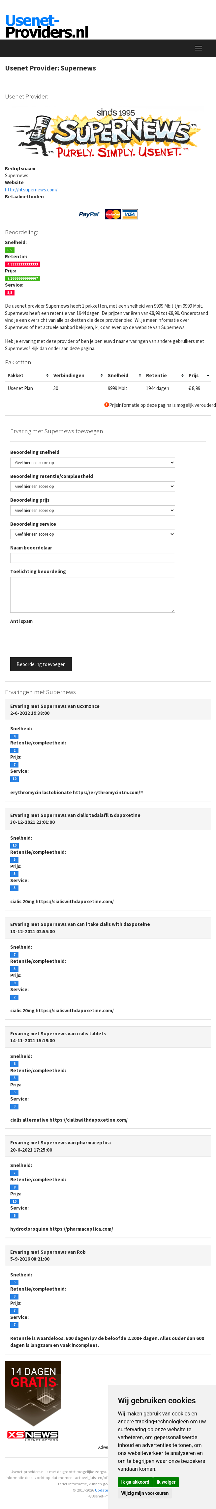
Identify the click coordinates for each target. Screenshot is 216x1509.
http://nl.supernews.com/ (31, 189)
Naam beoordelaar (31, 548)
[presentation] (60, 639)
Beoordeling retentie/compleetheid (51, 476)
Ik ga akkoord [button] (135, 1482)
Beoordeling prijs (29, 500)
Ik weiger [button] (166, 1482)
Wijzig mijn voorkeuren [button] (145, 1493)
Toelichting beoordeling (38, 571)
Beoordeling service (33, 524)
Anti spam (21, 621)
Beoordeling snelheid (34, 452)
